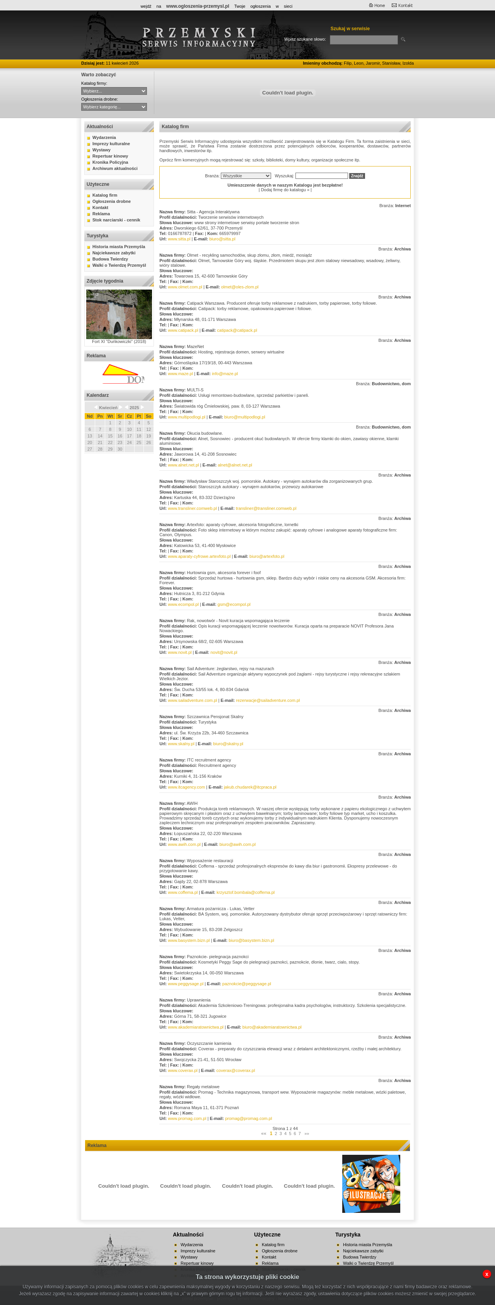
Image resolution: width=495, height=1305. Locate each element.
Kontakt (100, 207)
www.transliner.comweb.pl (192, 508)
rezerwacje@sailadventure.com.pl (268, 700)
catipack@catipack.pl (237, 330)
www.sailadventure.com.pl (192, 700)
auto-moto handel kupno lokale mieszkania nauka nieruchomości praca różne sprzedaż (114, 107)
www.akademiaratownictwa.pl (196, 1027)
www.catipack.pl (183, 330)
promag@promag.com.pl (248, 1118)
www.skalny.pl (181, 743)
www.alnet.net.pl (183, 465)
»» (306, 1133)
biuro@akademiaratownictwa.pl (272, 1027)
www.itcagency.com (186, 787)
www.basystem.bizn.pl (189, 940)
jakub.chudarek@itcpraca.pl (250, 787)
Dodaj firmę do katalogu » (285, 189)
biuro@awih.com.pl (237, 844)
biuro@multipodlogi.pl (244, 417)
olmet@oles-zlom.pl (240, 287)
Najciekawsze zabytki (113, 252)
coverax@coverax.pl (236, 1070)
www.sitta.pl (179, 239)
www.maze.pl (180, 373)
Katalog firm (104, 195)
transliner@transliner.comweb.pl (266, 508)
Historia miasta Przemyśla (118, 246)
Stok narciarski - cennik (116, 220)
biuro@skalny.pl (228, 743)
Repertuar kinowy (110, 156)
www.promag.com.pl (187, 1118)
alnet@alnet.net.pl (235, 465)
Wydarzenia (104, 137)
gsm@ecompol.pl (234, 604)
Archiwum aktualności (115, 168)
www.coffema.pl (183, 892)
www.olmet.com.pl (185, 287)
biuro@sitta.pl (222, 239)
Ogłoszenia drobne (111, 201)
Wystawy (101, 149)
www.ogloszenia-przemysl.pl (197, 6)
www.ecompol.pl (183, 604)
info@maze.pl (225, 373)
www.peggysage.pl (185, 983)
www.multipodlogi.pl (186, 417)
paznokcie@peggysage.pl (246, 983)
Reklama (101, 213)
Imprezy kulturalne (111, 143)
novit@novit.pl (223, 652)
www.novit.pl (179, 652)
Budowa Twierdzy (110, 259)
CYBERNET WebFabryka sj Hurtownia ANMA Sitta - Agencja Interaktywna (114, 91)
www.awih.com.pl (184, 844)
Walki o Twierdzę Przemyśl (119, 265)
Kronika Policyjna (110, 162)
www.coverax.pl (182, 1070)
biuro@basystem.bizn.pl (251, 940)
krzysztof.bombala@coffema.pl (246, 892)
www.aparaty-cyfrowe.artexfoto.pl (199, 556)
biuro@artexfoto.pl (266, 556)
